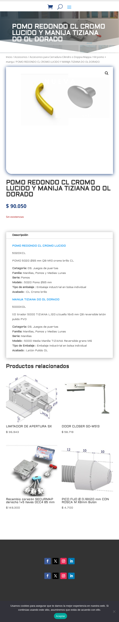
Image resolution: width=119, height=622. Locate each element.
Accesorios (20, 57)
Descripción (20, 235)
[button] (106, 73)
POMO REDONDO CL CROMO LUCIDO (39, 246)
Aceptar (60, 616)
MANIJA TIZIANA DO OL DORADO (35, 299)
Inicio (9, 57)
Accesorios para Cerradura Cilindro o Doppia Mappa (60, 57)
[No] (114, 611)
